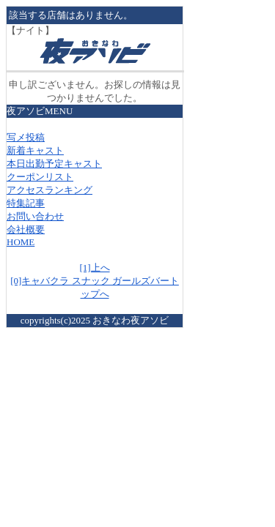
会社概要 (26, 229)
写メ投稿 (26, 137)
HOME (20, 241)
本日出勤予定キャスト (54, 163)
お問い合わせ (35, 216)
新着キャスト (35, 150)
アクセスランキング (49, 189)
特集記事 (26, 203)
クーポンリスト (40, 176)
